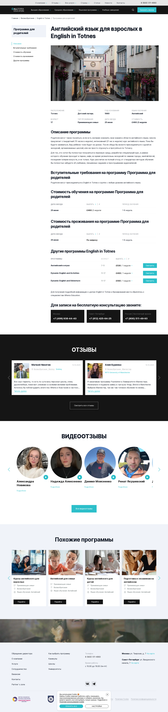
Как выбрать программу (59, 653)
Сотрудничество (19, 669)
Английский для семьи (62, 578)
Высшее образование (40, 10)
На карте (151, 653)
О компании (40, 3)
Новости (108, 3)
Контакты (121, 3)
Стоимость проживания (23, 56)
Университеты (54, 669)
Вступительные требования (25, 48)
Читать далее (20, 391)
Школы (51, 664)
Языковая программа (88, 10)
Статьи (97, 3)
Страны (84, 3)
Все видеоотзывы (84, 508)
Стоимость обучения (22, 52)
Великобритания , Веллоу (44, 369)
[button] (159, 377)
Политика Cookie (122, 699)
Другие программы (21, 61)
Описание (17, 44)
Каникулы (52, 659)
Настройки (97, 706)
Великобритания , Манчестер (119, 369)
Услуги (15, 664)
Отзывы (55, 3)
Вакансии (16, 674)
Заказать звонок (147, 10)
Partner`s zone (18, 684)
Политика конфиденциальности (143, 699)
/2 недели (94, 210)
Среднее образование (63, 10)
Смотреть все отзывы (84, 405)
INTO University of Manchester (117, 372)
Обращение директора (22, 653)
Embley (59, 369)
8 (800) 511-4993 (148, 3)
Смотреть (150, 266)
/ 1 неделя (123, 265)
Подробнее (21, 491)
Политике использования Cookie (72, 702)
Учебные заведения (110, 10)
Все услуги (69, 3)
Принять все (71, 706)
